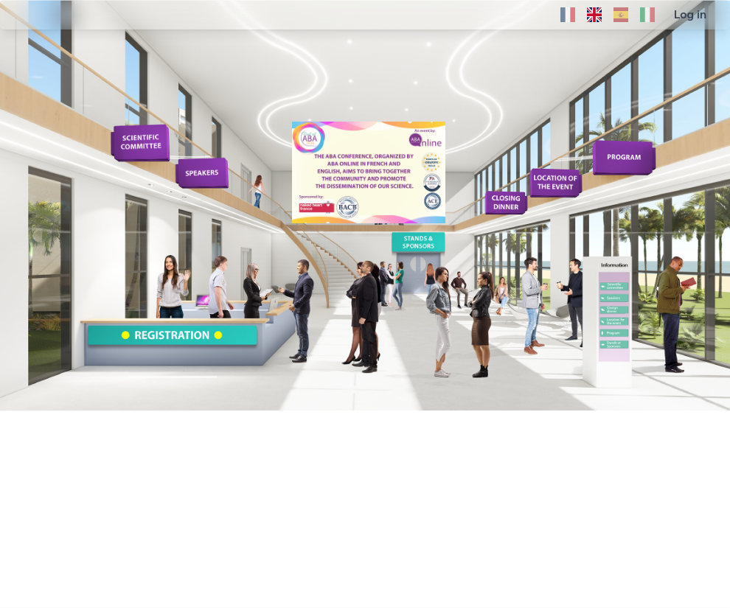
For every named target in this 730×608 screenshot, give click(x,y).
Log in (690, 14)
